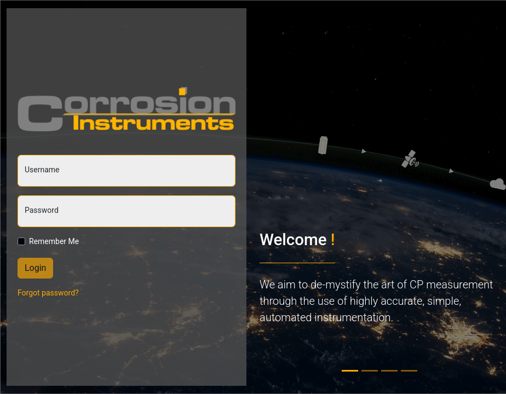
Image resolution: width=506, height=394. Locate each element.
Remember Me (54, 241)
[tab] (350, 370)
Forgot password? (48, 292)
